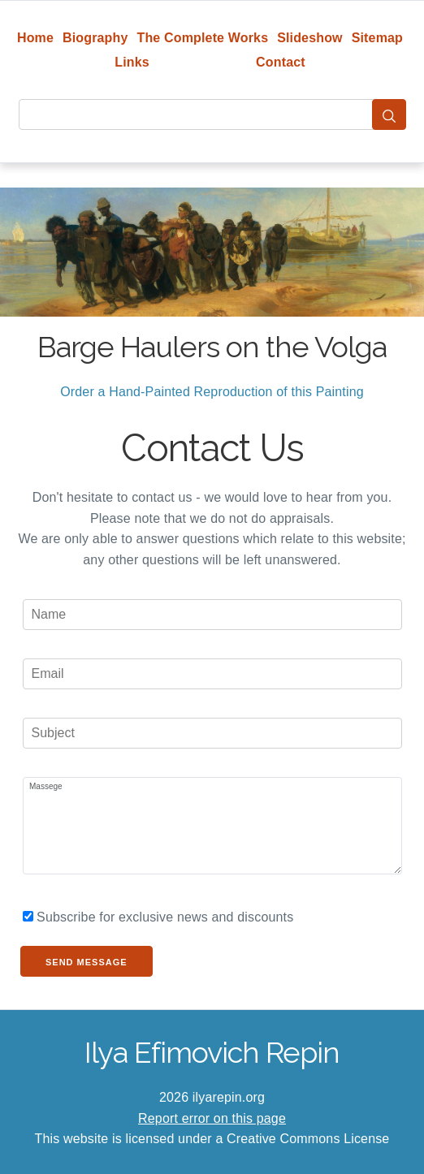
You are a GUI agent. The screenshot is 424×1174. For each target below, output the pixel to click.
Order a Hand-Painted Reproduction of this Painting (212, 392)
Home (35, 38)
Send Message (86, 962)
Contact (280, 62)
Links (132, 62)
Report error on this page (212, 1118)
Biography (95, 38)
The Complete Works (202, 38)
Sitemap (377, 38)
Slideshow (310, 38)
